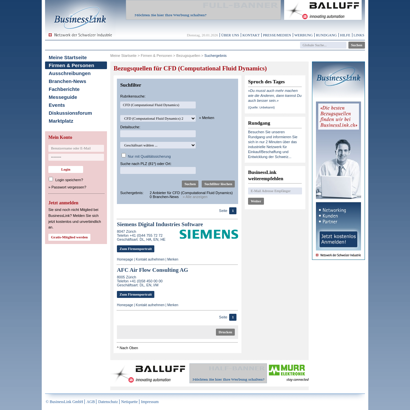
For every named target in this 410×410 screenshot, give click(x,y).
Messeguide (63, 97)
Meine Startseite (68, 57)
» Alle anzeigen (195, 197)
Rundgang (326, 35)
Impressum (150, 401)
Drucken (225, 332)
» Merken (206, 118)
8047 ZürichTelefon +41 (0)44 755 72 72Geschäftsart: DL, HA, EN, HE (141, 235)
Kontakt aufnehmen (150, 259)
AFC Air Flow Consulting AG (152, 270)
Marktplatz (61, 121)
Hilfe (345, 35)
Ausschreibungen (70, 73)
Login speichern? (69, 180)
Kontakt (251, 35)
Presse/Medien (277, 35)
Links (359, 35)
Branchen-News (67, 81)
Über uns (230, 35)
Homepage (125, 259)
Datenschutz (108, 401)
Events (57, 105)
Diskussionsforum (70, 113)
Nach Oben (129, 348)
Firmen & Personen (71, 65)
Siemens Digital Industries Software (160, 224)
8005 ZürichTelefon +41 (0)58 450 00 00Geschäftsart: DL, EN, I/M (140, 281)
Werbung (303, 35)
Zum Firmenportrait (136, 249)
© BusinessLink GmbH (64, 401)
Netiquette (129, 401)
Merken (172, 259)
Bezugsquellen (188, 56)
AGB (90, 401)
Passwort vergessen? (68, 187)
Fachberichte (64, 89)
